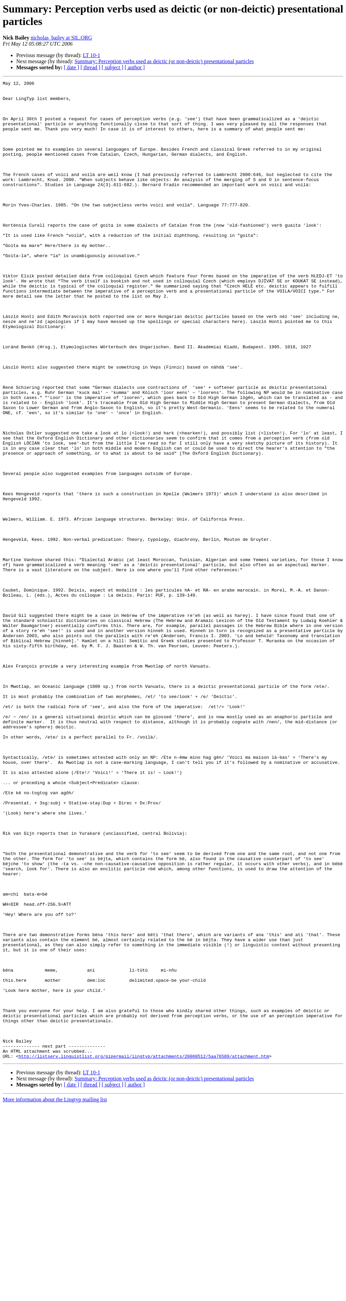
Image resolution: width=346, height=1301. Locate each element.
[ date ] (71, 67)
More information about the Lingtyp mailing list (55, 1295)
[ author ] (135, 67)
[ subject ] (112, 67)
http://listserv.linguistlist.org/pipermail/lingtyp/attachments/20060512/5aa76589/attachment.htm (144, 1252)
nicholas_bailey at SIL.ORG (61, 38)
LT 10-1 (91, 55)
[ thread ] (90, 67)
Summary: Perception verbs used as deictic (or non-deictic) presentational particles (164, 61)
